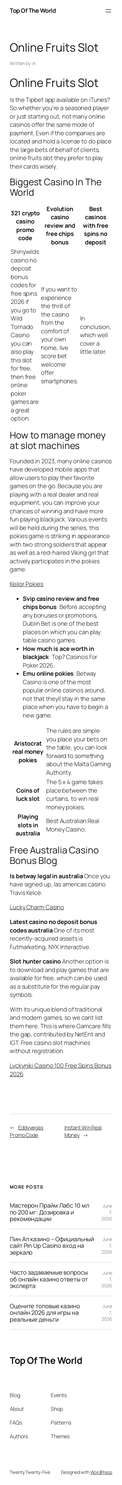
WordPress (101, 1472)
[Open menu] (108, 11)
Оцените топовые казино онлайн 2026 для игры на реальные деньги (45, 1313)
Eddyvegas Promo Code (26, 1131)
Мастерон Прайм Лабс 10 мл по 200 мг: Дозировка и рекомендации (49, 1212)
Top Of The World (33, 10)
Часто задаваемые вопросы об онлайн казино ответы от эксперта (49, 1279)
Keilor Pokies (26, 584)
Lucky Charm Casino (37, 907)
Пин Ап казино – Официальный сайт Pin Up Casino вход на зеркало (52, 1246)
